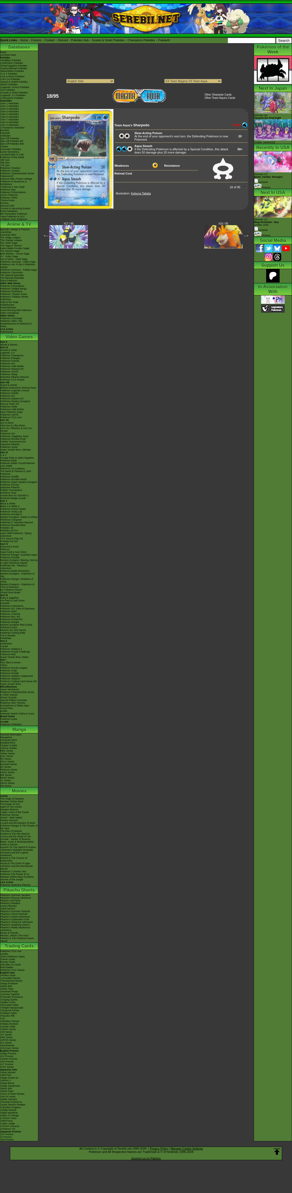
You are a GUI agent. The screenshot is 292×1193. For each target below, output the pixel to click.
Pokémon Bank (8, 460)
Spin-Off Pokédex (9, 138)
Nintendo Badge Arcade (13, 498)
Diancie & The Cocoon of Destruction (13, 859)
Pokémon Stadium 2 (11, 649)
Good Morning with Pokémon (16, 310)
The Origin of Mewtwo (12, 798)
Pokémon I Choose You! (13, 871)
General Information (11, 734)
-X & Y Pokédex (8, 73)
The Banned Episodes (12, 278)
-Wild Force (6, 1120)
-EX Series (6, 1042)
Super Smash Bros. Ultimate (15, 449)
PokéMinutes (7, 305)
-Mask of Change (9, 1115)
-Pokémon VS (7, 1129)
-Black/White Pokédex (12, 71)
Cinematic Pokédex (10, 149)
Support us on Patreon (146, 1158)
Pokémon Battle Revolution (15, 571)
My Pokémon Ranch (11, 589)
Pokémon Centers (10, 170)
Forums (36, 40)
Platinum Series (8, 769)
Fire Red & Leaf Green (12, 600)
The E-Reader (8, 635)
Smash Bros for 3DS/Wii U (14, 495)
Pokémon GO (7, 363)
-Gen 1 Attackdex (9, 103)
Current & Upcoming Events (15, 208)
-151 (2, 1018)
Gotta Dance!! (7, 908)
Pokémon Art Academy (12, 468)
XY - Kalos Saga (9, 256)
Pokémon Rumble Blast (13, 525)
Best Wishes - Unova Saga (14, 253)
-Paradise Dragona (10, 1107)
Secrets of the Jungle (11, 879)
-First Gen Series (9, 1048)
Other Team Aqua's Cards (219, 97)
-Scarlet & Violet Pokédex (14, 92)
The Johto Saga (9, 243)
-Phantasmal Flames (11, 980)
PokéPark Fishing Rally (12, 633)
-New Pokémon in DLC (12, 216)
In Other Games (9, 694)
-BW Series (6, 1037)
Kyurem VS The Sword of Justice (18, 847)
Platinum (5, 549)
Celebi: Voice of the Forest (14, 812)
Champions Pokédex (141, 40)
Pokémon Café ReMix (12, 366)
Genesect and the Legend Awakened (14, 854)
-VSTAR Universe (9, 1126)
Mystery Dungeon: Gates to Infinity (18, 517)
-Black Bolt (6, 986)
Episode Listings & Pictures (15, 229)
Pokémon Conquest (11, 519)
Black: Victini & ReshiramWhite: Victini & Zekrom (17, 843)
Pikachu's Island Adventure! (15, 916)
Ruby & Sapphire (9, 597)
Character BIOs (8, 740)
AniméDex (6, 232)
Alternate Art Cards (10, 964)
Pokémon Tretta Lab (11, 511)
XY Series (5, 780)
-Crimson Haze (8, 1118)
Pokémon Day (8, 189)
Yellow (3, 665)
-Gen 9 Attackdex (9, 125)
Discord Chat (7, 205)
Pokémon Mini (8, 654)
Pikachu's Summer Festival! (15, 911)
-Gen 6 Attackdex (9, 117)
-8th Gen (5, 162)
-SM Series (6, 1032)
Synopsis (261, 230)
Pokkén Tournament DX (13, 441)
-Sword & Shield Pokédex (14, 82)
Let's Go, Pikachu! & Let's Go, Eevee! (16, 429)
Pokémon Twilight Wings (13, 288)
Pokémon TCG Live (10, 417)
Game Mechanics (9, 152)
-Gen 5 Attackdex (9, 114)
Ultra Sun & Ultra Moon (12, 425)
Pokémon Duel (8, 492)
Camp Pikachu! (8, 906)
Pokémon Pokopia (10, 358)
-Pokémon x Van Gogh (12, 187)
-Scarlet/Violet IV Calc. (12, 154)
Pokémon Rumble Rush (13, 439)
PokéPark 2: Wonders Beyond (16, 522)
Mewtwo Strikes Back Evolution (17, 876)
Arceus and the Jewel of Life (15, 836)
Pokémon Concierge (11, 318)
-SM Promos (7, 1061)
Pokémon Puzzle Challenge (15, 651)
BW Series (6, 775)
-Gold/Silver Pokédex (11, 63)
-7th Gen (5, 165)
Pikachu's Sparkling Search (15, 924)
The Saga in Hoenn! (11, 245)
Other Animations (9, 313)
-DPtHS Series (8, 1040)
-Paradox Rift (7, 1015)
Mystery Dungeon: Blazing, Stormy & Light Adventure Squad (19, 561)
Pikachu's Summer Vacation (15, 895)
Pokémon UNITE (9, 371)
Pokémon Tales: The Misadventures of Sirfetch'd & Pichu (16, 324)
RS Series (5, 759)
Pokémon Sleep (9, 374)
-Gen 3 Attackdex (9, 108)
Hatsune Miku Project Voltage (16, 178)
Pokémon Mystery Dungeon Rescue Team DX (15, 402)
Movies (19, 791)
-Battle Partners (8, 1099)
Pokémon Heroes (9, 815)
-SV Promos (6, 1056)
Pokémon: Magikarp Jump (14, 436)
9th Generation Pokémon (13, 213)
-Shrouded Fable (9, 1005)
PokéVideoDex (8, 307)
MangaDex (6, 737)
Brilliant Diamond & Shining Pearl (18, 387)
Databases (19, 47)
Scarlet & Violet (8, 350)
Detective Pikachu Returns (14, 377)
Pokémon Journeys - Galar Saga (18, 261)
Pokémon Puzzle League (13, 668)
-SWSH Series (8, 1029)
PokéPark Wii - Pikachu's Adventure (13, 567)
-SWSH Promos (9, 1059)
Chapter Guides (8, 745)
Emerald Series (8, 764)
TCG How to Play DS (11, 538)
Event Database (9, 211)
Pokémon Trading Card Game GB (18, 681)
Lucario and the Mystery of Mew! (17, 823)
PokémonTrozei (8, 627)
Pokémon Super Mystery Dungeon (18, 482)
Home (24, 40)
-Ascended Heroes (10, 978)
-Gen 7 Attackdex (9, 119)
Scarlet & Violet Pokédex (108, 40)
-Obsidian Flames (9, 1021)
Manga (19, 729)
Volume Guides (8, 748)
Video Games (19, 336)
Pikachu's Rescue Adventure (15, 898)
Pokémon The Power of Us (14, 874)
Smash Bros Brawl (10, 592)
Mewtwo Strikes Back (11, 801)
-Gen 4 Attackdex (9, 111)
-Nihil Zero (6, 1075)
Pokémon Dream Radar (13, 509)
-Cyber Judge (7, 1123)
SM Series (6, 785)
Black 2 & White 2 (9, 506)
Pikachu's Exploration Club (14, 919)
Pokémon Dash (8, 611)
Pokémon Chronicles (11, 272)
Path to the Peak (9, 302)
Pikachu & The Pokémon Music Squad (17, 939)
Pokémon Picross (9, 484)
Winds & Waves (8, 344)
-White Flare (6, 989)
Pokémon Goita (8, 719)
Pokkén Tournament (11, 490)
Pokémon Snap (8, 670)
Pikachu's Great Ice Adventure (16, 922)
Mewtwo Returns (9, 809)
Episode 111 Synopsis (268, 178)
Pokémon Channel (10, 614)
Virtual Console (8, 697)
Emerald (4, 603)
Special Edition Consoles (13, 700)
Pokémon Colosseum (11, 606)
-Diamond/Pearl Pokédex (13, 68)
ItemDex (4, 130)
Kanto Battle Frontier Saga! (15, 248)
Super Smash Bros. (10, 684)
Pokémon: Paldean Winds (14, 296)
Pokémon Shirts (9, 197)
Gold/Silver (6, 643)
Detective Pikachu (10, 444)
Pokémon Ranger (9, 622)
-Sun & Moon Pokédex (12, 76)
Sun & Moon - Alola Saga (13, 259)
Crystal (4, 646)
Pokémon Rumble (10, 557)
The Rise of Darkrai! (11, 831)
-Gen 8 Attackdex (9, 122)
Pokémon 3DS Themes (12, 703)
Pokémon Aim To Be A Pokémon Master (17, 265)
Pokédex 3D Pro (9, 530)
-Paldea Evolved (9, 1024)
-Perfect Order (8, 975)
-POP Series (7, 1067)
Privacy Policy (159, 1148)
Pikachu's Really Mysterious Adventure (15, 929)
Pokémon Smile (8, 406)
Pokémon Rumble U (11, 514)
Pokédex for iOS (9, 541)
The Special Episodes (12, 275)
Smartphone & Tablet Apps (14, 705)
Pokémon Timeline (10, 168)
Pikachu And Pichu (10, 900)
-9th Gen (5, 160)
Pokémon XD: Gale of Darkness (17, 608)
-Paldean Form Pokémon (13, 219)
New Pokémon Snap (11, 412)
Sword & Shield (8, 385)
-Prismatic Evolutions (11, 997)
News (3, 52)
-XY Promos (6, 1064)
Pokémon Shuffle (9, 476)
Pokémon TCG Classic (12, 970)
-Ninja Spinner (8, 1072)
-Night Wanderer (9, 1112)
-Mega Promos (8, 1053)
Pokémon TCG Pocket (12, 379)
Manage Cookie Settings (187, 1148)
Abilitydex (5, 135)
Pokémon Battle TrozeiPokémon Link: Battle (17, 464)
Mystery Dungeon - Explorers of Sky (17, 575)
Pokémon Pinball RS (11, 619)
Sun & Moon (7, 422)
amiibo (4, 711)
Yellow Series (7, 753)
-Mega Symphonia (10, 1085)
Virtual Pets (6, 708)
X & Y (3, 455)
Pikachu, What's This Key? (14, 935)
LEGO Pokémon (9, 195)
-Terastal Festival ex (11, 1102)
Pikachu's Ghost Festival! (13, 914)
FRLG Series (7, 761)
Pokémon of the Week (12, 157)
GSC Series (6, 756)
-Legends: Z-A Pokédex (13, 95)
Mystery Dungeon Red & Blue (16, 624)
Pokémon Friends (9, 361)
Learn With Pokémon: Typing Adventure (15, 534)
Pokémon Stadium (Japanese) (16, 676)
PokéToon (5, 299)
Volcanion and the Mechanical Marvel (16, 867)
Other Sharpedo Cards (218, 94)
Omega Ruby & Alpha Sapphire (17, 457)
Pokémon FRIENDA (11, 724)
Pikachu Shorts (19, 890)
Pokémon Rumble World (13, 479)
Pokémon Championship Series (17, 173)
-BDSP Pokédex (9, 84)
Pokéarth (164, 40)
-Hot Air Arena (7, 1096)
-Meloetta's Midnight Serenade (16, 850)
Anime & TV (19, 224)
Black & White (7, 503)
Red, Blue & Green (10, 662)
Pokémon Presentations (13, 192)
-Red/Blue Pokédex (10, 60)
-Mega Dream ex (9, 1077)
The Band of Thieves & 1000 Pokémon (15, 472)
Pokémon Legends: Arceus (14, 390)
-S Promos (6, 1137)
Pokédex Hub (80, 40)
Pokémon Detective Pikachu (15, 885)
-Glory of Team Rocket (12, 1094)
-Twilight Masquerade (11, 1007)
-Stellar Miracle (8, 1110)
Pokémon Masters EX (12, 369)
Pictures (262, 187)
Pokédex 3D (6, 527)
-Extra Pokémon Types (12, 956)
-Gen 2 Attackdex (9, 106)
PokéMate (5, 638)
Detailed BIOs (7, 742)
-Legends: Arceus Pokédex (14, 87)
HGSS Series (7, 772)
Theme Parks (7, 200)
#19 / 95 (223, 223)
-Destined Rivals (9, 991)
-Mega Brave (7, 1083)
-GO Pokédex (7, 90)
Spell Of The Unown (11, 806)
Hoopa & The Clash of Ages (15, 863)
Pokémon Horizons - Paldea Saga (18, 269)
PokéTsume (6, 331)
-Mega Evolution (9, 983)
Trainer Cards (7, 959)
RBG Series (6, 750)
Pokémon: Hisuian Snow (13, 294)
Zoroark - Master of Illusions (15, 839)
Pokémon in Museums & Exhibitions (13, 183)
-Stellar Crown (8, 1002)
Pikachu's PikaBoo (10, 903)
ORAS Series (7, 783)
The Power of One (10, 804)
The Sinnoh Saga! (10, 251)
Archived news (8, 55)
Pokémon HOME (9, 393)
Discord (63, 40)
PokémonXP (7, 176)
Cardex (4, 146)
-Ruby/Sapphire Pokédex (13, 65)
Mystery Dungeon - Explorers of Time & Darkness (17, 585)
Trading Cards (19, 946)
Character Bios (8, 234)
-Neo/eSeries (7, 1045)
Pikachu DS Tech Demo (13, 630)
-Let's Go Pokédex (10, 79)
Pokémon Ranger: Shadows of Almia (16, 580)
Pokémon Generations (12, 286)
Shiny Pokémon (8, 280)
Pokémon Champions (11, 355)
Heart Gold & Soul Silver (13, 552)
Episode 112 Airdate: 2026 (266, 222)
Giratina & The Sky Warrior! (15, 833)
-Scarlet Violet (7, 1026)
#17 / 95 (69, 223)
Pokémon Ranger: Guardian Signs (18, 554)
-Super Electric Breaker (12, 1104)
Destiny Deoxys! (9, 820)
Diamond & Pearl (9, 546)
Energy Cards (7, 962)
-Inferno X (5, 1080)
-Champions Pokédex (11, 98)
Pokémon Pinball (9, 673)
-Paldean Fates (8, 1013)
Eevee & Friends (9, 933)
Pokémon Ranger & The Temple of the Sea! (18, 827)
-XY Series (6, 1034)
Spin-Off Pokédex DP (11, 141)
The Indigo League (10, 237)
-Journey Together (10, 994)
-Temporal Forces (9, 1010)
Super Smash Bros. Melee (14, 657)
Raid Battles (6, 967)
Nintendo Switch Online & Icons (17, 713)
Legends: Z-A (7, 352)
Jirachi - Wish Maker (11, 817)
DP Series (5, 767)
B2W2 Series (7, 777)
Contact (49, 40)
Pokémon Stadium (10, 678)
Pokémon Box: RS (10, 616)
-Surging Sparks (9, 999)
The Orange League (11, 240)
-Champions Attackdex (12, 127)
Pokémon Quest (9, 447)
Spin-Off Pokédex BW (12, 143)
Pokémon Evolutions (11, 291)
